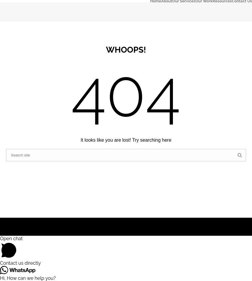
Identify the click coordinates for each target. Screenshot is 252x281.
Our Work (203, 1)
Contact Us (242, 1)
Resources (222, 1)
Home (155, 1)
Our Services (183, 1)
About (166, 1)
